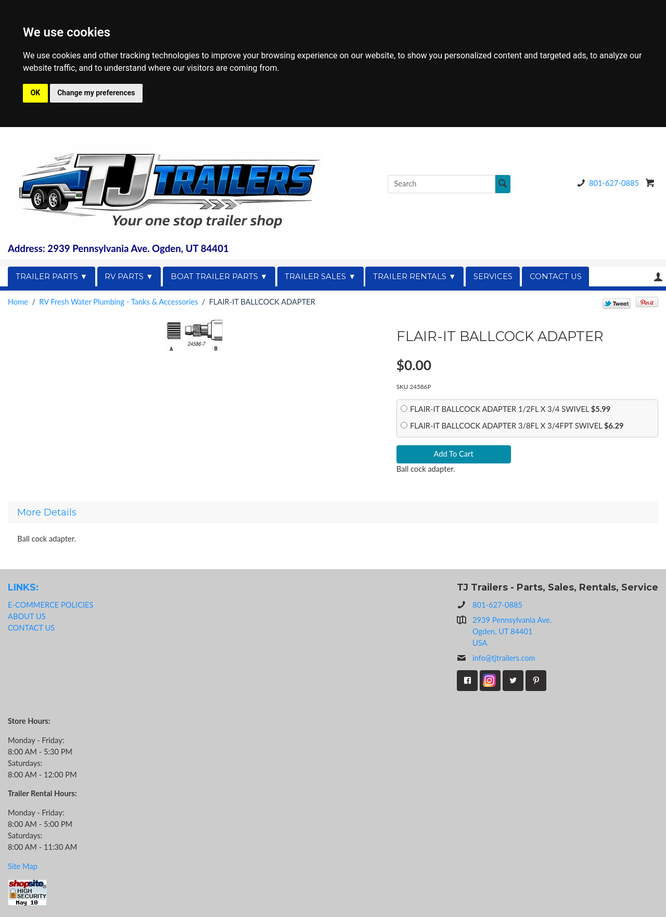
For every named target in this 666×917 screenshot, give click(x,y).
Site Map (22, 866)
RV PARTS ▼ (129, 276)
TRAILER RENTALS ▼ (414, 276)
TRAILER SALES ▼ (320, 276)
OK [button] (36, 93)
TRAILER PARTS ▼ (52, 276)
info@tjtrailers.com (496, 658)
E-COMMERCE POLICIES (50, 604)
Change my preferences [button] (96, 93)
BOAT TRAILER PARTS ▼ (219, 276)
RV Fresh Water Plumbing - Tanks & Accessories (118, 301)
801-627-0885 (606, 183)
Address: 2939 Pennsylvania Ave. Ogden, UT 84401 (118, 248)
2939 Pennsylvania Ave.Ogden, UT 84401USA (512, 631)
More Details (46, 512)
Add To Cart (453, 453)
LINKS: (23, 587)
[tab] (333, 512)
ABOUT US (27, 616)
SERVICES (493, 276)
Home (18, 301)
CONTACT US (556, 276)
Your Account (658, 277)
